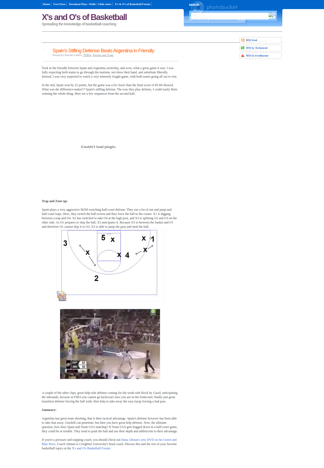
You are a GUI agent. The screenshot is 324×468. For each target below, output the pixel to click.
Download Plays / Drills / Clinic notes (90, 4)
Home (46, 4)
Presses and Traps (103, 55)
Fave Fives (59, 4)
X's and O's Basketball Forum (91, 448)
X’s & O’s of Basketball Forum (132, 4)
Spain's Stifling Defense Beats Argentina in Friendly (103, 50)
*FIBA (87, 55)
